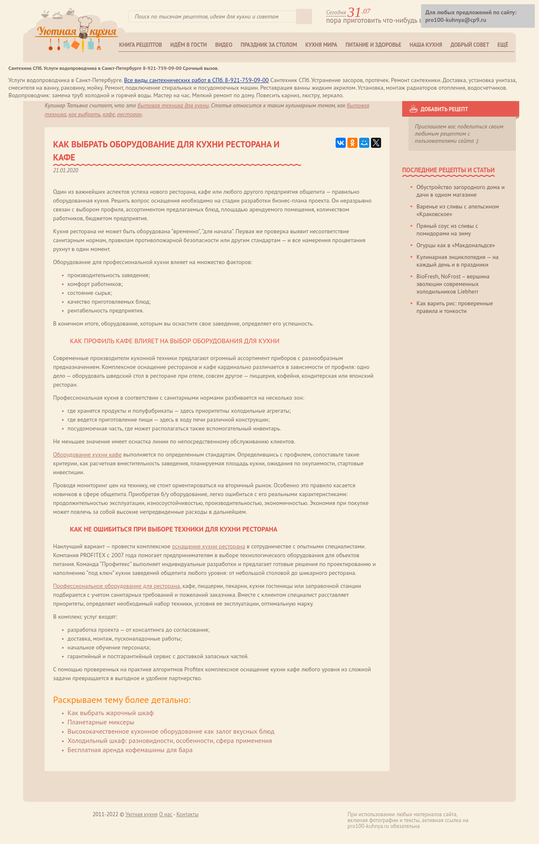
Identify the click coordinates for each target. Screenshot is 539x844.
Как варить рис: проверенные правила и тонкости (454, 307)
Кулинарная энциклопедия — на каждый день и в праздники (457, 260)
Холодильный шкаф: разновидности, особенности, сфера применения (169, 740)
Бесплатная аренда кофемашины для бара (129, 749)
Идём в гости (189, 44)
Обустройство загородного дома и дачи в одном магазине (460, 190)
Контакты (187, 814)
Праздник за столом (269, 44)
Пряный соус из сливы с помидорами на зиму (447, 229)
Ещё (502, 44)
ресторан (129, 114)
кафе (109, 114)
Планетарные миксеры (100, 722)
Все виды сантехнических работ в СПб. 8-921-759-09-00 (196, 80)
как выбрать (84, 114)
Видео (223, 44)
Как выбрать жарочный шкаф (110, 712)
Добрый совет (470, 44)
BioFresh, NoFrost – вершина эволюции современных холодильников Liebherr (453, 283)
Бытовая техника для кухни (173, 105)
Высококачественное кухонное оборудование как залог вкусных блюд (170, 731)
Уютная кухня (141, 814)
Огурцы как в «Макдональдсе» (455, 245)
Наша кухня (426, 44)
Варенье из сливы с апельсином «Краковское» (457, 210)
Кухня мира (321, 44)
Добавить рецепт (444, 109)
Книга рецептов (140, 44)
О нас (166, 814)
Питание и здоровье (373, 44)
